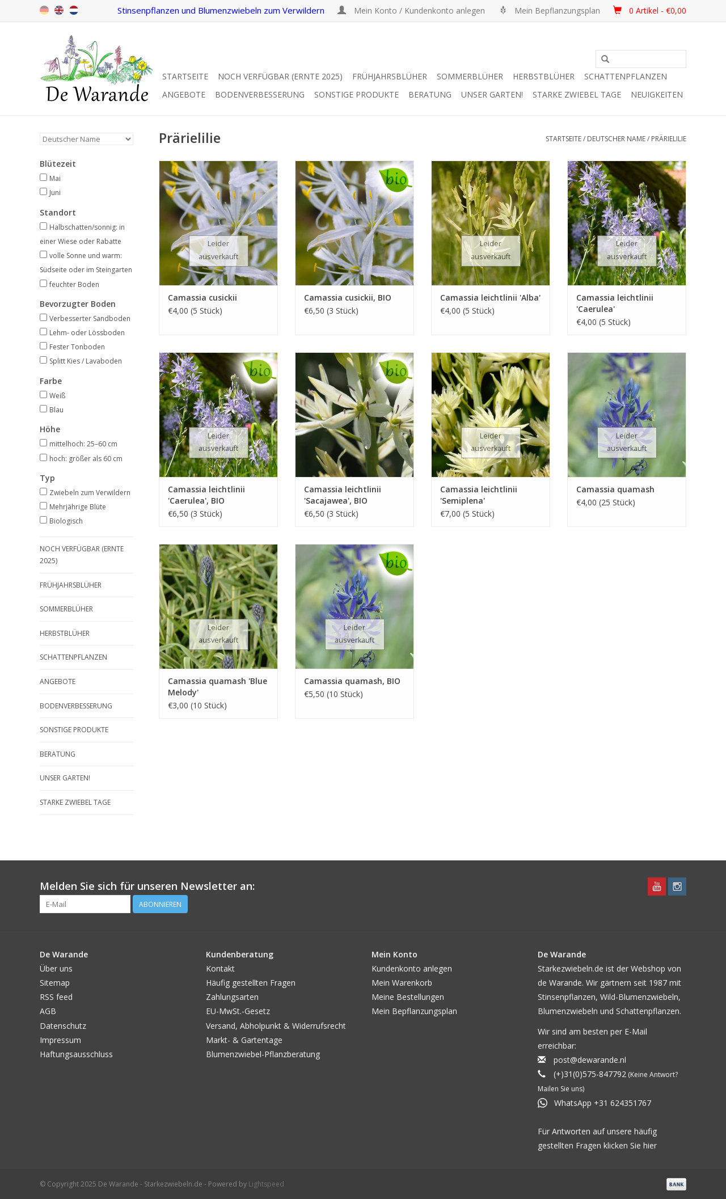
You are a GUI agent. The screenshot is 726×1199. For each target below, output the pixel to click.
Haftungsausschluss (76, 1054)
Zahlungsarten (232, 996)
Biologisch (66, 521)
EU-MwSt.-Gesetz (238, 1011)
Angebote (183, 94)
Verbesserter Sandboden (89, 318)
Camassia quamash (615, 489)
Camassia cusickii (202, 297)
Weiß (57, 395)
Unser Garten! (492, 94)
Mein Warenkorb (402, 982)
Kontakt (220, 968)
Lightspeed (266, 1184)
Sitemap (55, 982)
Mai (55, 178)
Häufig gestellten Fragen (251, 982)
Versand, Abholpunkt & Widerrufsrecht (276, 1025)
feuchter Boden (74, 284)
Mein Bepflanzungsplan (414, 1011)
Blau (56, 410)
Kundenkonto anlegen (412, 968)
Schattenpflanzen (625, 76)
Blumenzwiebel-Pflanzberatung (263, 1054)
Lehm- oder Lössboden (87, 332)
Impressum (60, 1040)
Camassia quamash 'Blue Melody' (217, 687)
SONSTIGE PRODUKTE (356, 94)
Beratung (429, 94)
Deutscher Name (616, 138)
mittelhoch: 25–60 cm (83, 444)
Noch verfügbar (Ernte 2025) (280, 76)
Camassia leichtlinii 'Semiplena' (478, 495)
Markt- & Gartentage (244, 1040)
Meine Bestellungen (408, 996)
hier (650, 1145)
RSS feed (56, 996)
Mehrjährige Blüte (77, 507)
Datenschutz (63, 1025)
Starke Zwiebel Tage (577, 94)
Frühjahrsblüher (389, 76)
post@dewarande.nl (590, 1059)
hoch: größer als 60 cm (86, 458)
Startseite (185, 76)
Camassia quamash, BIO (352, 681)
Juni (55, 192)
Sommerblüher (470, 76)
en (59, 10)
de (44, 10)
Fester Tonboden (77, 347)
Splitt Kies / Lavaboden (85, 361)
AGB (48, 1011)
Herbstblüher (544, 76)
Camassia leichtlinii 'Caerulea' (614, 303)
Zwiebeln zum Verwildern (89, 492)
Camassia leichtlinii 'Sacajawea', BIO (342, 495)
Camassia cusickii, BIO (347, 297)
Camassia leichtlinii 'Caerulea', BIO (206, 495)
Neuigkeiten (657, 94)
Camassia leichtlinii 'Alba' (490, 297)
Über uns (56, 968)
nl (73, 10)
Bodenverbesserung (260, 94)
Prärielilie (668, 138)
